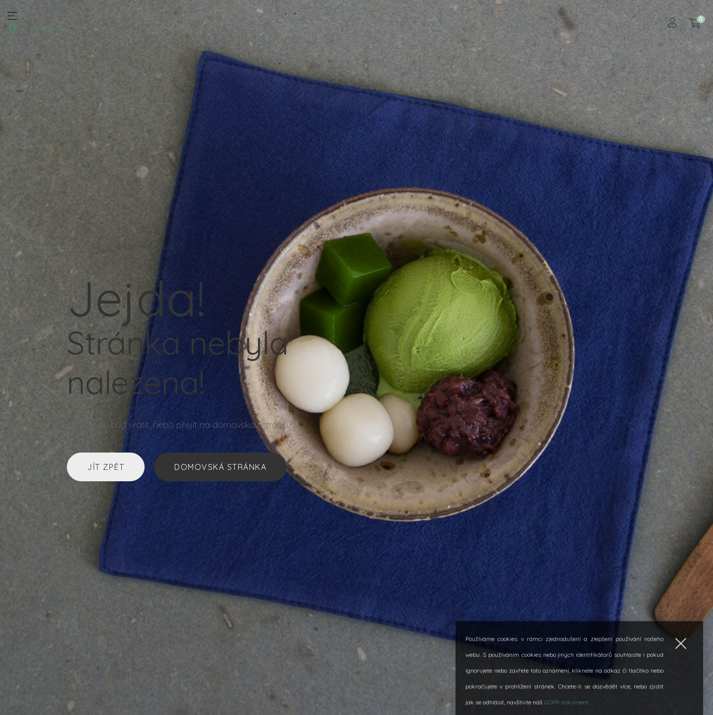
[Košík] (695, 23)
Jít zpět (105, 467)
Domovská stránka (220, 467)
